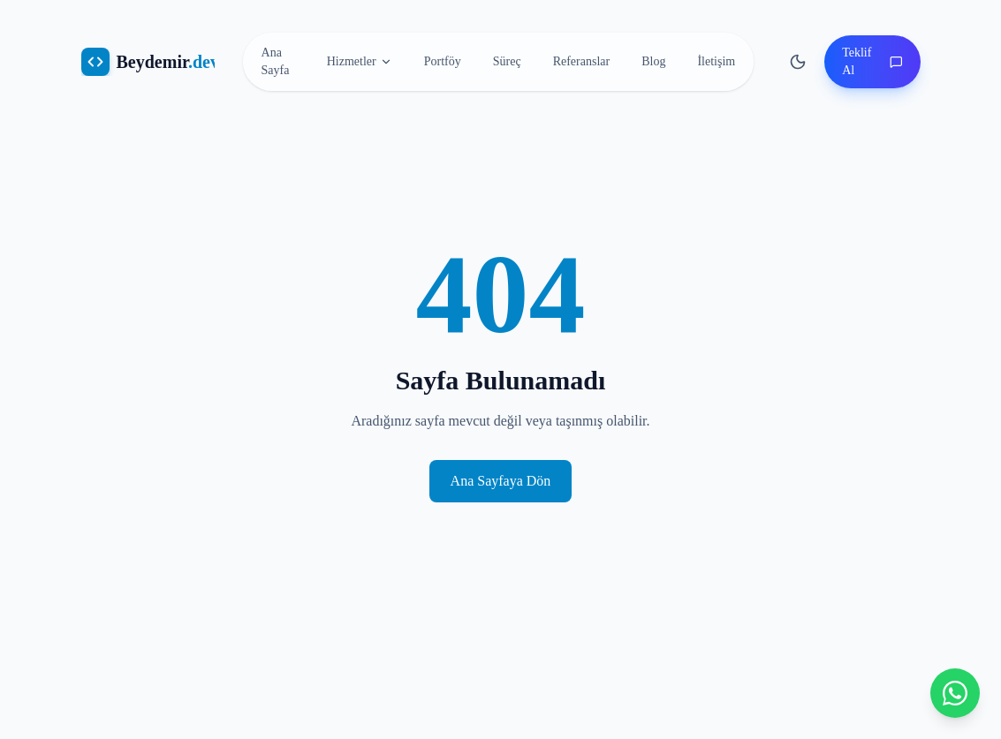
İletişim (716, 61)
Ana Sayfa (276, 61)
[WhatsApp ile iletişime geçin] (955, 693)
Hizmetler (359, 61)
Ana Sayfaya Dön (501, 480)
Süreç (507, 61)
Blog (653, 61)
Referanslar (581, 61)
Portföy (442, 61)
